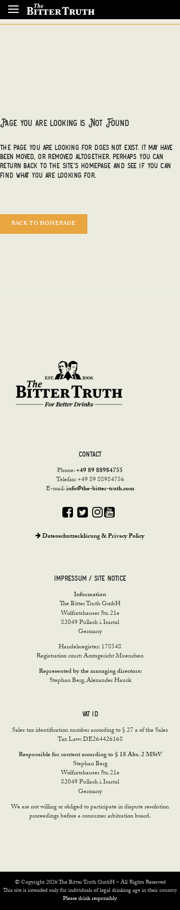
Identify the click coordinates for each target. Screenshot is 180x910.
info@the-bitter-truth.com (100, 489)
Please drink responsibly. (90, 899)
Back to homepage (44, 224)
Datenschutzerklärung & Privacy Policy (90, 536)
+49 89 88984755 (99, 471)
